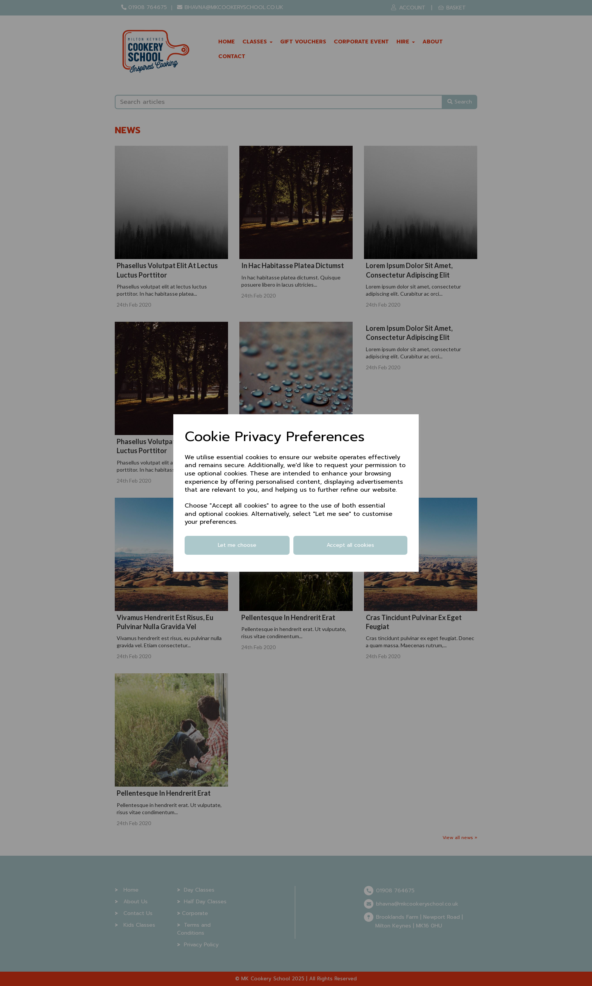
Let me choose (237, 545)
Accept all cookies (350, 545)
